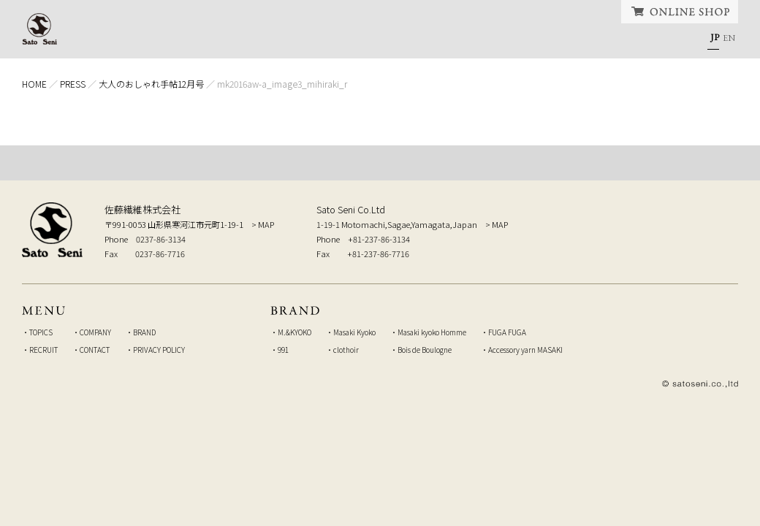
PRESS (73, 83)
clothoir (346, 349)
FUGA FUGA (507, 332)
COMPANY (324, 40)
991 (283, 349)
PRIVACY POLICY (159, 349)
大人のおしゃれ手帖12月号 (151, 83)
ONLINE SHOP (679, 11)
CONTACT (641, 40)
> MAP (262, 224)
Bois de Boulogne (425, 349)
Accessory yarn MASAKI (525, 349)
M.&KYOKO (294, 332)
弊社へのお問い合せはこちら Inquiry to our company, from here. (646, 228)
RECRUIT (529, 40)
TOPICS (218, 40)
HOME (127, 40)
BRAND (428, 40)
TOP (380, 162)
